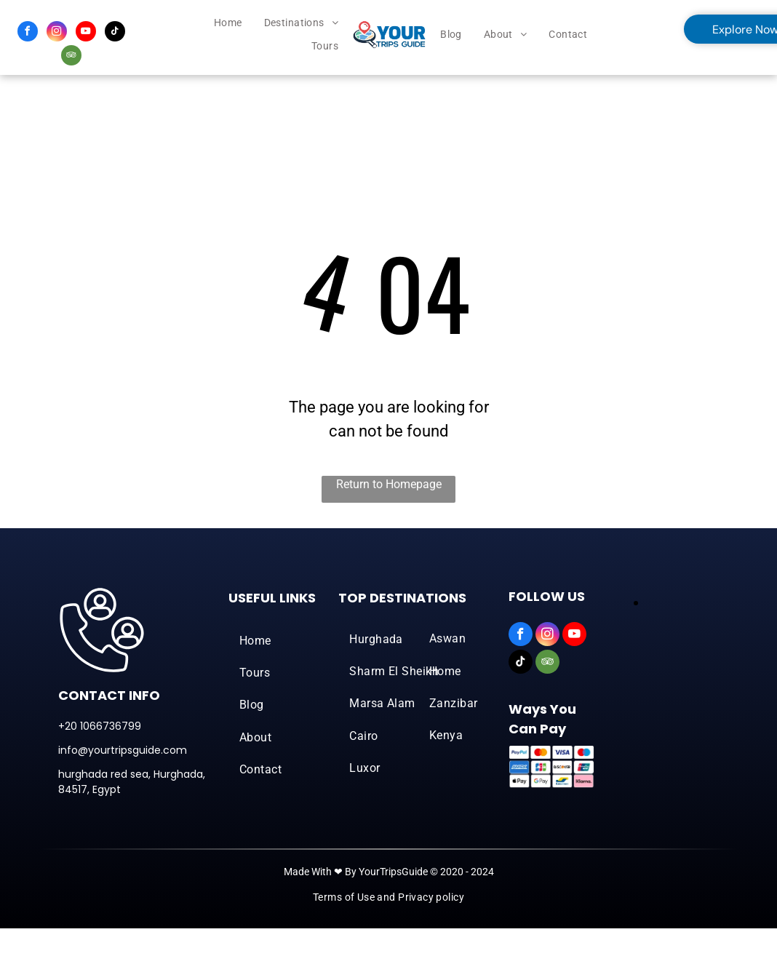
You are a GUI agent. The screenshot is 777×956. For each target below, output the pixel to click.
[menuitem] (228, 23)
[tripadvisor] (71, 57)
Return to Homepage (389, 484)
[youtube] (86, 33)
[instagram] (57, 33)
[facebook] (27, 33)
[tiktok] (115, 33)
